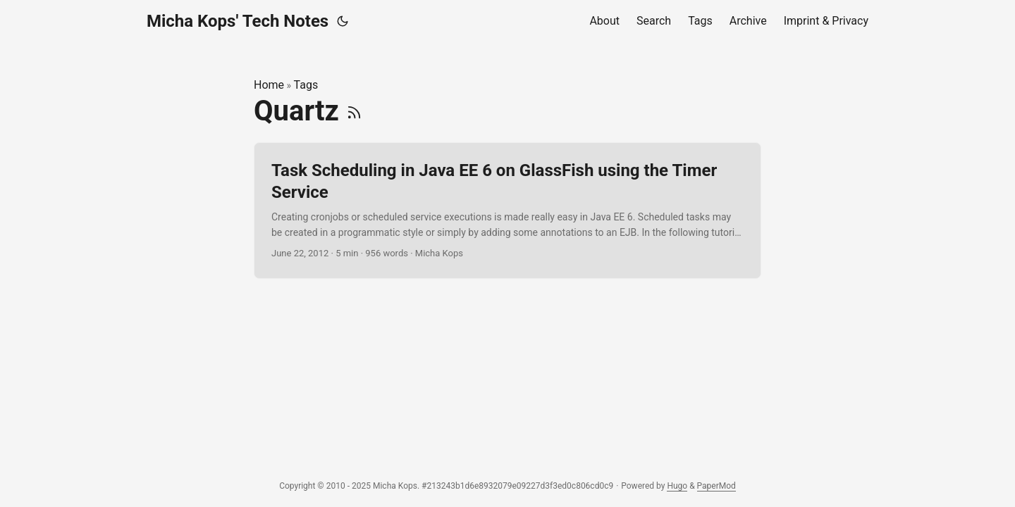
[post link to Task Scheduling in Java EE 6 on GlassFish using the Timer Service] (507, 210)
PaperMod (716, 486)
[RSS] (354, 110)
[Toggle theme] (342, 21)
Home (269, 85)
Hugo (677, 486)
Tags (306, 85)
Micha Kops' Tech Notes (237, 21)
